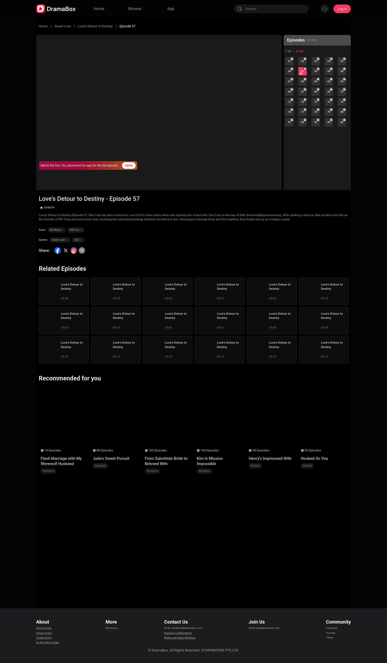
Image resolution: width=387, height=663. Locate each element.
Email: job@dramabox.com (268, 626)
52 (304, 63)
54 (330, 63)
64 (330, 89)
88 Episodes (105, 450)
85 (343, 141)
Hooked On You (314, 458)
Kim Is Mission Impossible (210, 461)
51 (291, 63)
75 (343, 115)
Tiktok (331, 639)
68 (317, 102)
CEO (78, 239)
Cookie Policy (46, 639)
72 (304, 115)
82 (304, 141)
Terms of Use (46, 626)
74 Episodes (52, 450)
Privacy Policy (47, 632)
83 (317, 141)
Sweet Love (66, 26)
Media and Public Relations (179, 639)
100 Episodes (158, 450)
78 (317, 128)
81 (291, 141)
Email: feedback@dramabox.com (183, 626)
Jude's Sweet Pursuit (111, 458)
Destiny (255, 465)
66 (291, 102)
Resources (113, 626)
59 (330, 76)
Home (44, 26)
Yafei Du (76, 229)
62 (304, 89)
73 (317, 115)
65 (343, 89)
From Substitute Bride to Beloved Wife (166, 461)
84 (330, 141)
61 (291, 89)
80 (343, 128)
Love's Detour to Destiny (104, 26)
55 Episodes (313, 450)
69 (330, 102)
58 (317, 76)
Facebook (333, 626)
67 (304, 102)
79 (330, 128)
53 (317, 63)
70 (343, 102)
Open (129, 165)
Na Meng (56, 229)
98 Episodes (260, 450)
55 (343, 63)
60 (343, 76)
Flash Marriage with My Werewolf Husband (61, 461)
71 (291, 115)
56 (291, 76)
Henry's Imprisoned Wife (270, 458)
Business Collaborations (177, 632)
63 (317, 89)
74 (330, 115)
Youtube (332, 632)
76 (291, 128)
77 (304, 128)
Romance (48, 471)
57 (304, 76)
